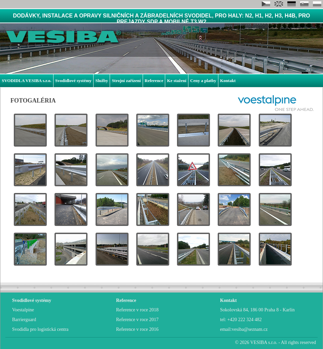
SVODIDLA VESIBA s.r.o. (26, 80)
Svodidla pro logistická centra (40, 329)
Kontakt (228, 80)
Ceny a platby (203, 80)
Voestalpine (23, 309)
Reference (154, 80)
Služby (101, 80)
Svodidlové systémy (73, 80)
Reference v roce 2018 (137, 309)
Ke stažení (176, 80)
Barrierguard (24, 319)
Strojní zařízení (126, 80)
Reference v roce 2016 (137, 329)
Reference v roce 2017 (137, 319)
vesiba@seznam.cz (250, 329)
